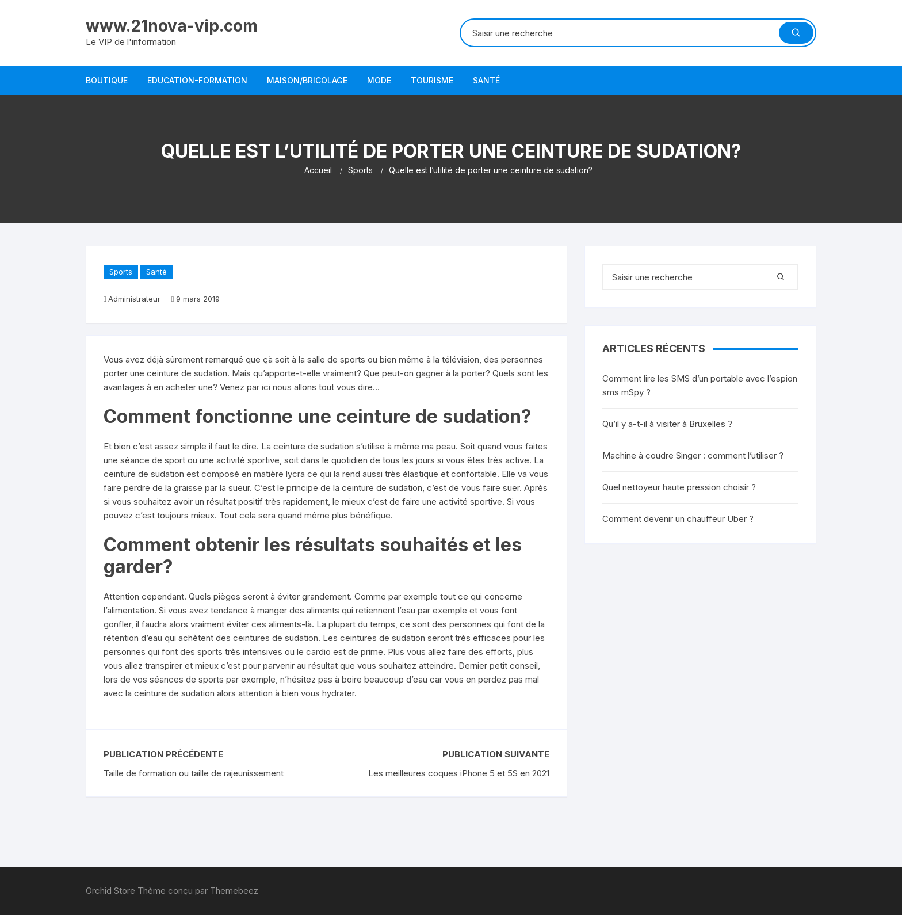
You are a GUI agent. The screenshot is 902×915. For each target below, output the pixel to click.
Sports (120, 271)
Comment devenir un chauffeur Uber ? (678, 518)
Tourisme (432, 80)
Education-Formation (197, 80)
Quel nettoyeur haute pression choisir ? (679, 487)
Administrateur (134, 298)
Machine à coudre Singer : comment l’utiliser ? (692, 455)
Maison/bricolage (307, 80)
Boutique (107, 80)
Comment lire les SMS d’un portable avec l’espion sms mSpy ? (699, 385)
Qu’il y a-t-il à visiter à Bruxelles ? (667, 423)
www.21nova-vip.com (172, 26)
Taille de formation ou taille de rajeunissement (194, 773)
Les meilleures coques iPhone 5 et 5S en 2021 (458, 773)
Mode (379, 80)
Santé (486, 80)
